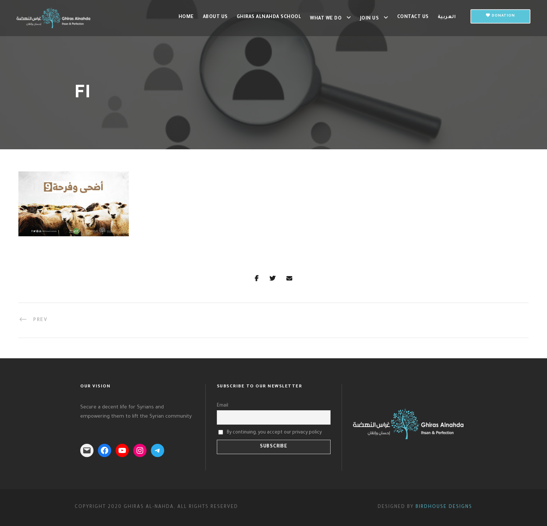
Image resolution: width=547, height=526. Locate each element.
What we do (326, 18)
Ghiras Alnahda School (269, 17)
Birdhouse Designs (444, 507)
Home (186, 17)
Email (222, 405)
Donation (500, 15)
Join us (369, 18)
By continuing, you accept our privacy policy (274, 432)
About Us (215, 17)
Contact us (413, 17)
